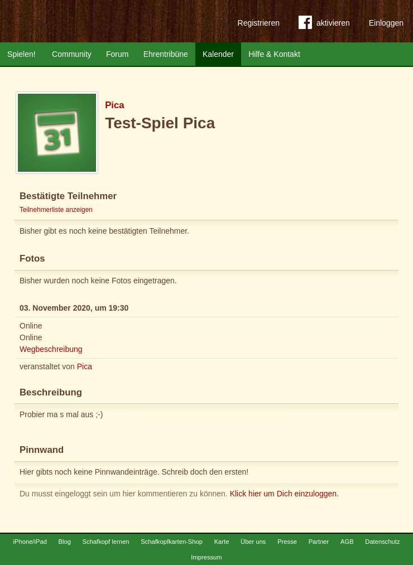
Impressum (206, 557)
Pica (114, 105)
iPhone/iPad (30, 541)
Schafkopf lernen (106, 541)
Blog (65, 541)
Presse (287, 541)
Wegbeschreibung (51, 349)
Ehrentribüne (165, 54)
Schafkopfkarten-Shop (172, 541)
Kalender (218, 54)
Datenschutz (382, 541)
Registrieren (259, 22)
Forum (117, 54)
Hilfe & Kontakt (274, 54)
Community (72, 54)
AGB (347, 541)
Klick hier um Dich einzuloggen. (284, 493)
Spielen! (21, 54)
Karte (221, 541)
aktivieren (324, 24)
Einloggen (386, 22)
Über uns (253, 541)
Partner (319, 541)
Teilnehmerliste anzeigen (56, 210)
